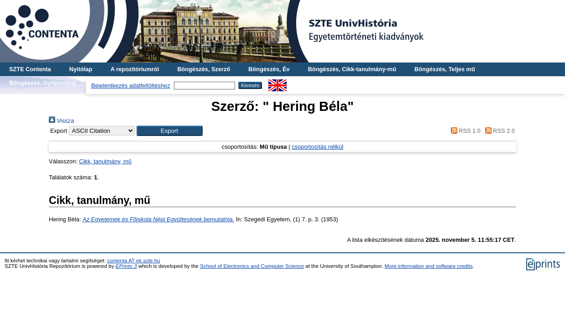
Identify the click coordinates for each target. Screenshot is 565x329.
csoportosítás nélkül (317, 146)
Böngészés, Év (268, 69)
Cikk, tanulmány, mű (105, 161)
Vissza (61, 120)
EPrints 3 (126, 266)
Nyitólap (80, 69)
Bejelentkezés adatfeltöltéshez (130, 85)
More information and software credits (429, 266)
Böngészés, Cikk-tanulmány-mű (352, 69)
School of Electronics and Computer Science (252, 266)
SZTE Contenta (30, 69)
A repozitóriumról (134, 69)
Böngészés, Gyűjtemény (43, 82)
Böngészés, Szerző (203, 69)
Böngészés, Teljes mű (444, 69)
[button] (169, 130)
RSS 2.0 (498, 130)
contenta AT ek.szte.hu (133, 260)
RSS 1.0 (464, 130)
